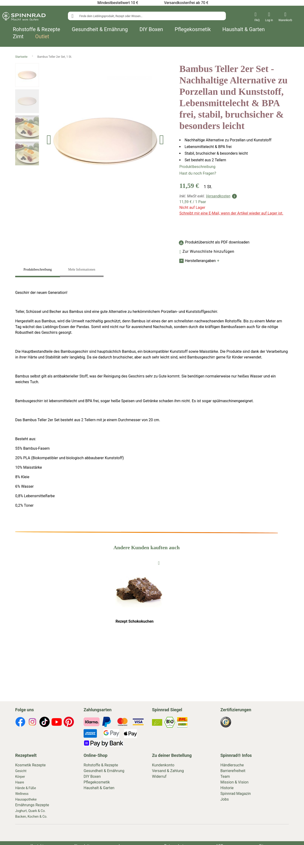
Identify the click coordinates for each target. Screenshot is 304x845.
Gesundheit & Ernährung (100, 29)
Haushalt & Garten (243, 29)
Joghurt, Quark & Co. (30, 811)
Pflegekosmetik (193, 29)
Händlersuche (232, 765)
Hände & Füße (25, 788)
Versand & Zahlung (168, 771)
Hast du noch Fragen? (197, 173)
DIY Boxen (151, 29)
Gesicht (20, 771)
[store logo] (24, 17)
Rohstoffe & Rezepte (36, 29)
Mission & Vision (234, 782)
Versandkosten (218, 196)
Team (225, 776)
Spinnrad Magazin (235, 793)
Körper (20, 776)
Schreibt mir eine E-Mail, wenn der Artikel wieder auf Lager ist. (231, 213)
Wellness (21, 794)
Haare (19, 782)
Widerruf (159, 776)
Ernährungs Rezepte (32, 805)
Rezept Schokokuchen (134, 621)
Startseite (21, 56)
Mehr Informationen (81, 269)
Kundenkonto (163, 765)
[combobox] (147, 16)
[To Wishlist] (159, 563)
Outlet (42, 36)
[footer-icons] (20, 723)
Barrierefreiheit (232, 771)
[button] (48, 141)
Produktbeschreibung (197, 166)
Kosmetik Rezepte (30, 765)
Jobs (224, 799)
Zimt (18, 36)
